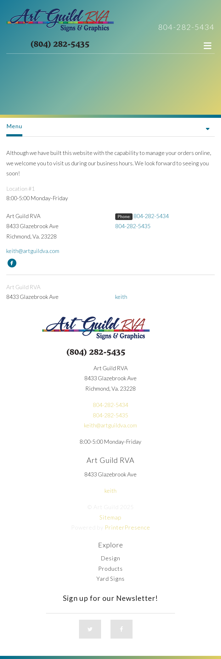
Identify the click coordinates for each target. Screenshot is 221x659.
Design (110, 558)
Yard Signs (110, 578)
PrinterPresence (127, 527)
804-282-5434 (186, 26)
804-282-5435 (132, 225)
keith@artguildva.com (32, 250)
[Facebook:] (11, 262)
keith (121, 296)
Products (110, 568)
